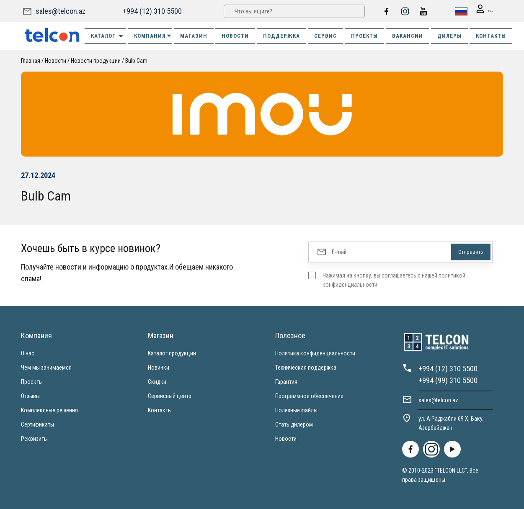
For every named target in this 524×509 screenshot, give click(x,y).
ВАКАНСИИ (407, 35)
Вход (480, 11)
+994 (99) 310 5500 (448, 379)
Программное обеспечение (309, 395)
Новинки (158, 367)
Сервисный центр (169, 395)
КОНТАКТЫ (491, 35)
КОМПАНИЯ (153, 35)
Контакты (160, 409)
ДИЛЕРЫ (449, 35)
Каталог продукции (172, 353)
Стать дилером (294, 424)
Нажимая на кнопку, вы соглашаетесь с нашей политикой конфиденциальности (394, 280)
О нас (27, 353)
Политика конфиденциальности (315, 353)
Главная (30, 60)
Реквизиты (34, 438)
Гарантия (286, 381)
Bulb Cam (136, 60)
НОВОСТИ (235, 35)
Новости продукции (96, 60)
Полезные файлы (296, 409)
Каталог (107, 35)
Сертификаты (37, 424)
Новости (55, 60)
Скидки (157, 381)
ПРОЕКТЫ (364, 35)
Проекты (32, 381)
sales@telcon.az (60, 10)
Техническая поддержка (305, 367)
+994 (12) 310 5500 (151, 10)
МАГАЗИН (193, 35)
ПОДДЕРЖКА (281, 35)
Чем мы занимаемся (46, 367)
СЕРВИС (325, 35)
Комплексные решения (49, 409)
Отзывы (30, 395)
